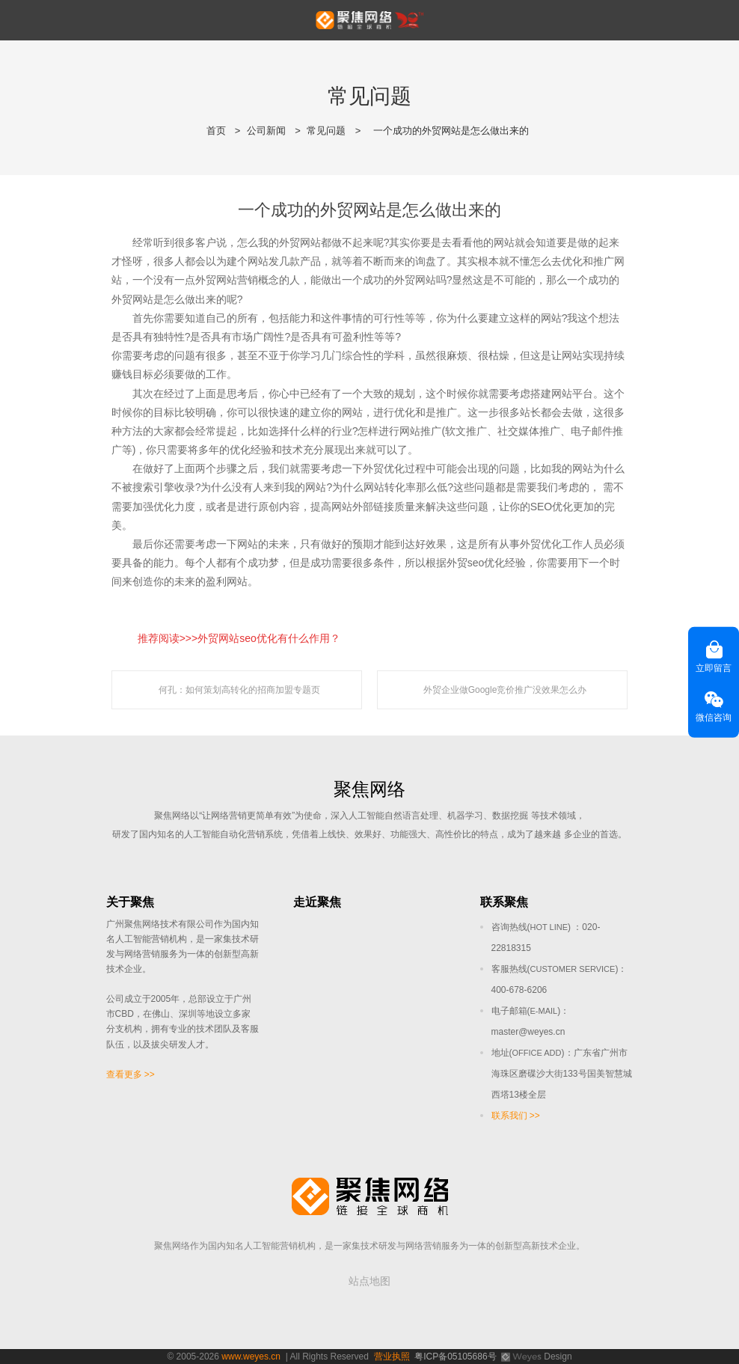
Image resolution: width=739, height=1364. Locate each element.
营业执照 (392, 1356)
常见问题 (326, 130)
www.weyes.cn (250, 1356)
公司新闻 (266, 130)
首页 (216, 130)
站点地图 (369, 1281)
